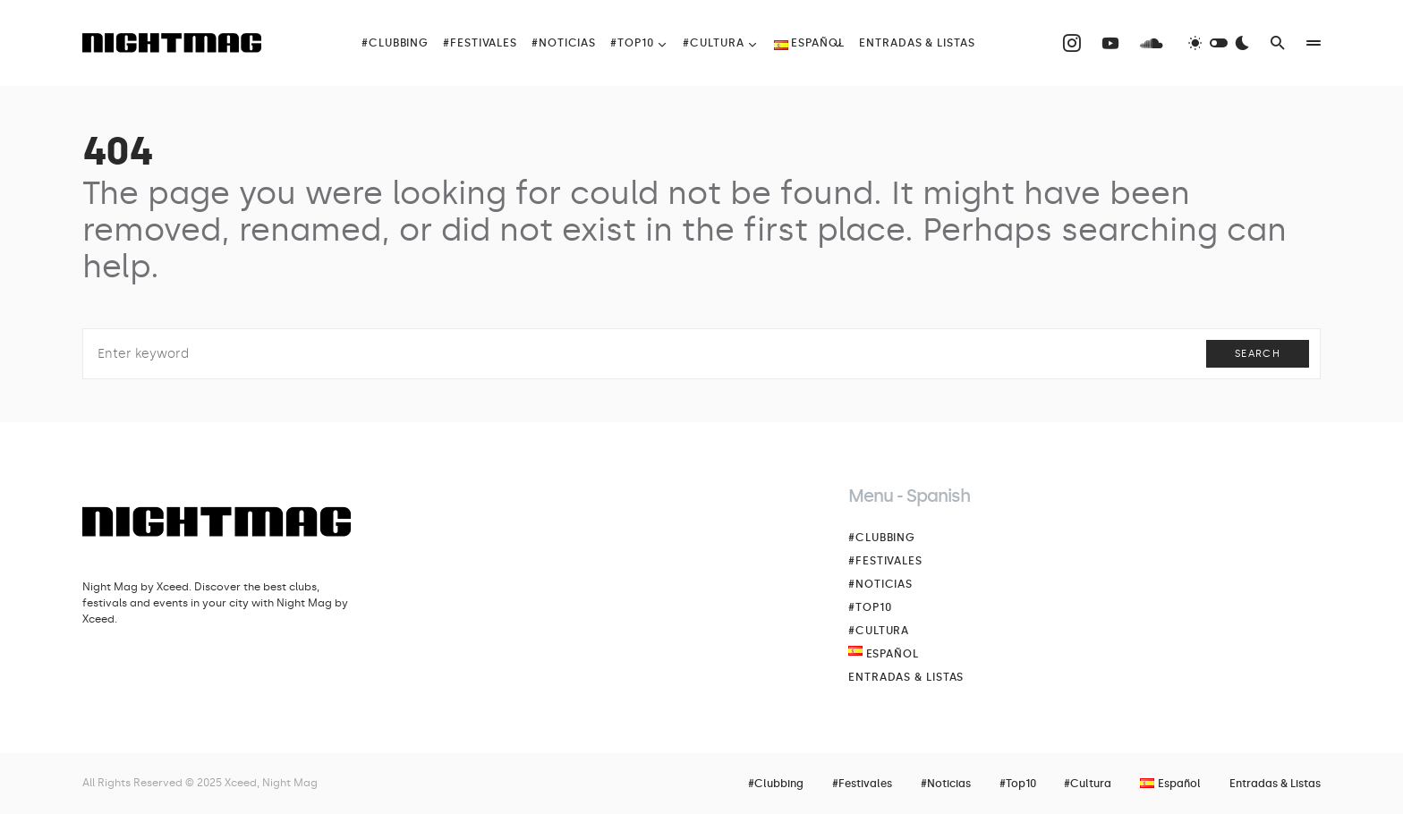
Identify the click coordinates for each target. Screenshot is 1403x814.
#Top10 (869, 607)
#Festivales (885, 561)
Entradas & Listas (906, 677)
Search (1257, 354)
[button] (1219, 43)
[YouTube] (1110, 43)
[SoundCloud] (1151, 43)
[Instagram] (1072, 43)
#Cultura (878, 630)
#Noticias (880, 584)
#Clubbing (881, 537)
